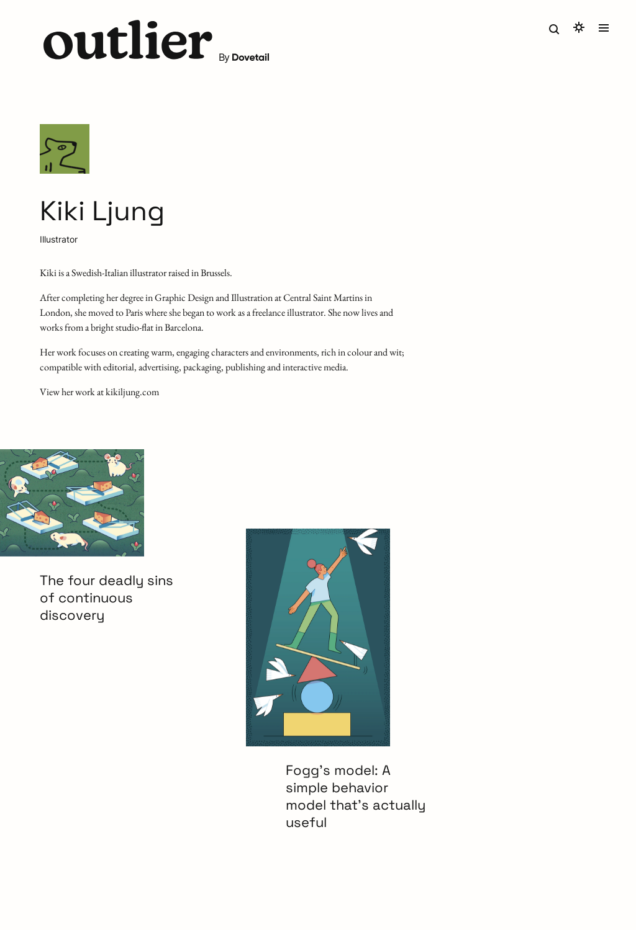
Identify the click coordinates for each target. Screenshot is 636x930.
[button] (127, 41)
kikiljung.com (132, 391)
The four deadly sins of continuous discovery (106, 597)
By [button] (244, 57)
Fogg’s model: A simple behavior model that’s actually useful (355, 796)
